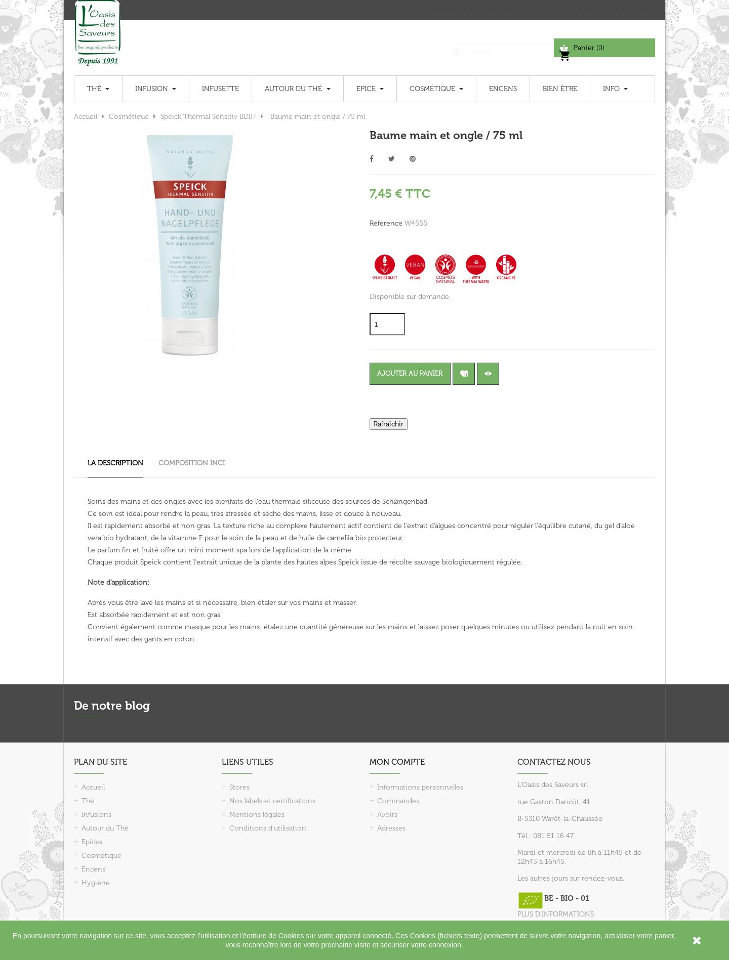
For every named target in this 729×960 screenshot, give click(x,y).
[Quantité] (387, 324)
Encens (93, 869)
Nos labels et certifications (272, 801)
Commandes (398, 801)
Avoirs (387, 814)
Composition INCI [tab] (191, 463)
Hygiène (96, 883)
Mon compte (397, 762)
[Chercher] (500, 48)
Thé (88, 801)
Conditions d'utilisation (267, 828)
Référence (386, 223)
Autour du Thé (105, 828)
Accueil (93, 787)
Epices (92, 842)
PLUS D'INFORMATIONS (555, 914)
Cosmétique (102, 855)
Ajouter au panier (415, 373)
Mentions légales (257, 814)
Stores (239, 787)
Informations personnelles (420, 787)
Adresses (391, 828)
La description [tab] (115, 463)
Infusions (96, 814)
